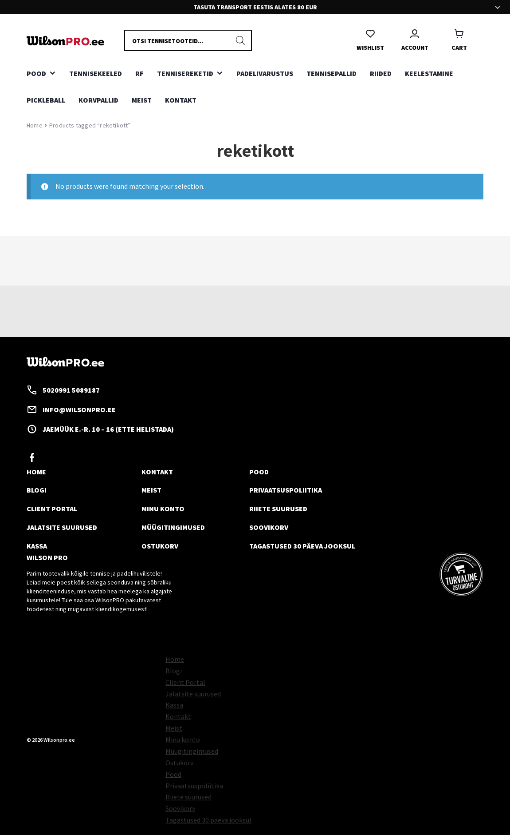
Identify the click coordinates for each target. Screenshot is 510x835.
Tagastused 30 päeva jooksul (302, 545)
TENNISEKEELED (95, 73)
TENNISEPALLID (331, 73)
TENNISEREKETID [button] (185, 73)
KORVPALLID (98, 99)
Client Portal (52, 508)
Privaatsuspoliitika (285, 489)
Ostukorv (159, 545)
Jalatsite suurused (62, 527)
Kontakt (180, 99)
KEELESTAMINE (429, 73)
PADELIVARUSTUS (264, 73)
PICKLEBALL (46, 99)
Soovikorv (268, 527)
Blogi (37, 489)
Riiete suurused (278, 508)
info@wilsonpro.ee (71, 409)
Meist (142, 99)
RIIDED (381, 73)
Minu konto (162, 508)
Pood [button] (36, 73)
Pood (259, 471)
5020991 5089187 (63, 390)
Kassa (37, 545)
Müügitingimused (173, 527)
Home (35, 125)
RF (139, 73)
